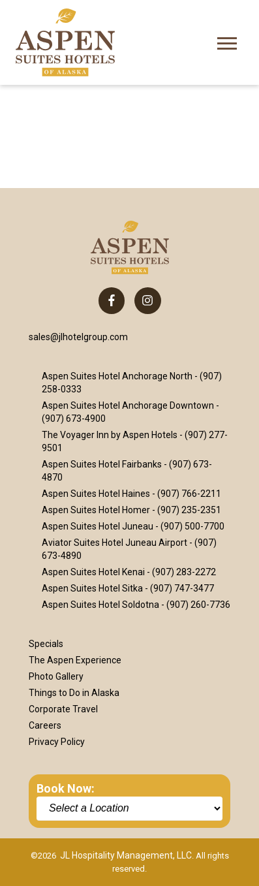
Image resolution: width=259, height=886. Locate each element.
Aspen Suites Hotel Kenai (93, 572)
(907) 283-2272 (184, 572)
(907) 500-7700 (192, 526)
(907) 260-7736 (198, 604)
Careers (45, 725)
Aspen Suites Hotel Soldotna (100, 604)
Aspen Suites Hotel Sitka (92, 588)
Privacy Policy (57, 741)
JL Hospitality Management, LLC (126, 855)
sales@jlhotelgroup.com (78, 337)
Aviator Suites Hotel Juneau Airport (114, 542)
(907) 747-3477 (182, 588)
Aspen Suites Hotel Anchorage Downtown (128, 405)
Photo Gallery (56, 676)
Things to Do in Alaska (74, 693)
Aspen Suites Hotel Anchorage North (117, 376)
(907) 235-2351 (189, 510)
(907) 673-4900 (74, 418)
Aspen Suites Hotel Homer (96, 510)
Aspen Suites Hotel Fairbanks (102, 464)
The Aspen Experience (75, 660)
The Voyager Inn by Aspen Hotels (109, 435)
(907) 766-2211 (189, 493)
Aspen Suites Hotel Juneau (97, 526)
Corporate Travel (63, 709)
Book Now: (66, 788)
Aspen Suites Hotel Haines (96, 493)
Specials (46, 644)
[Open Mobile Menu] (227, 42)
